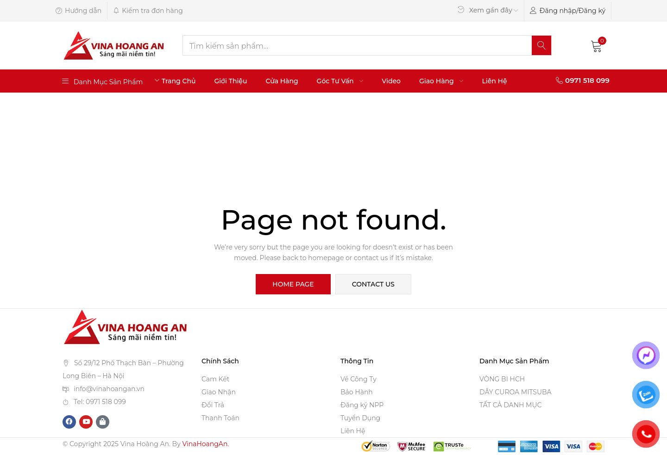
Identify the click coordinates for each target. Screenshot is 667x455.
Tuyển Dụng (360, 418)
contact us (373, 284)
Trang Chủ (179, 81)
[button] (597, 45)
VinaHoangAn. (205, 444)
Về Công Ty (358, 379)
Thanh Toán (220, 418)
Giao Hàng (441, 81)
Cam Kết (215, 379)
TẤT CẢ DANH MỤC (510, 405)
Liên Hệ (494, 81)
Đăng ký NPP (362, 405)
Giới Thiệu (230, 81)
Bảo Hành (356, 392)
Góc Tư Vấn (340, 81)
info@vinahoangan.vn (109, 389)
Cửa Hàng (281, 81)
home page (293, 284)
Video (391, 81)
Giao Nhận (218, 392)
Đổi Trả (212, 405)
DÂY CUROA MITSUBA (515, 392)
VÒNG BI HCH (502, 379)
